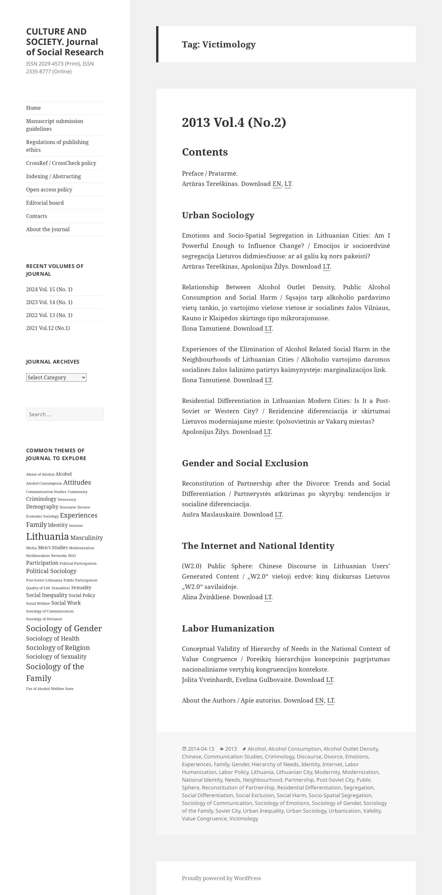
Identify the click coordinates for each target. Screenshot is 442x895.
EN (277, 184)
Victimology (243, 818)
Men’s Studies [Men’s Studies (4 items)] (53, 547)
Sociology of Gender (336, 803)
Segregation (359, 787)
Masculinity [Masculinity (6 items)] (86, 537)
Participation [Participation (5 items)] (42, 562)
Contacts (36, 216)
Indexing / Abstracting (53, 176)
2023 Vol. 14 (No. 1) (49, 302)
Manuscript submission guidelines (54, 125)
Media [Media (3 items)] (31, 548)
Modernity (327, 772)
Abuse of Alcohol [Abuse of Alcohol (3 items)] (40, 474)
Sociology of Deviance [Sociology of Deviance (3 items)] (44, 619)
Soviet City (228, 810)
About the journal (48, 229)
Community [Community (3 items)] (77, 491)
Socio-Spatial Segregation (340, 795)
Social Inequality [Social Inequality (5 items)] (46, 595)
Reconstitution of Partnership (238, 787)
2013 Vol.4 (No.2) (234, 121)
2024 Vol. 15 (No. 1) (49, 289)
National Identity (202, 779)
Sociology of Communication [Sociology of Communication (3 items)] (50, 611)
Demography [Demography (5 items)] (42, 506)
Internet (332, 764)
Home (33, 107)
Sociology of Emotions (282, 803)
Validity (372, 810)
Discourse (309, 756)
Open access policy (49, 189)
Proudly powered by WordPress (221, 878)
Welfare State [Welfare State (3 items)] (62, 688)
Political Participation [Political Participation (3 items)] (78, 563)
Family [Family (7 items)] (36, 524)
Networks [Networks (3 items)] (59, 555)
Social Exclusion (255, 795)
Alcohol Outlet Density (351, 748)
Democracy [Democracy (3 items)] (67, 499)
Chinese (191, 756)
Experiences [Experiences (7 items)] (78, 515)
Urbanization (345, 810)
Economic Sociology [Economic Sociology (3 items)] (42, 516)
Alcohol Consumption (294, 748)
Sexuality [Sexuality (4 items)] (81, 587)
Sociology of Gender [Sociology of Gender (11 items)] (64, 627)
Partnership (299, 779)
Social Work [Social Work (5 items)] (66, 602)
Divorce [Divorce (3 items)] (83, 507)
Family (221, 764)
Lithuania (262, 772)
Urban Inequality (263, 810)
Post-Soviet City (335, 779)
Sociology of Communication (217, 803)
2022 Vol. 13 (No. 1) (49, 315)
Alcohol (257, 748)
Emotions (356, 756)
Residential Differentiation (309, 787)
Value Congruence (204, 818)
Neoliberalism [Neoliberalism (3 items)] (38, 555)
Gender (240, 764)
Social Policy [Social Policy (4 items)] (82, 595)
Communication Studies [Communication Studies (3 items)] (46, 491)
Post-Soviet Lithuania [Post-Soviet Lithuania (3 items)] (44, 580)
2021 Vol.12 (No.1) (48, 328)
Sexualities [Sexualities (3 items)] (61, 588)
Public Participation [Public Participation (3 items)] (80, 580)
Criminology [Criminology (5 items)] (41, 498)
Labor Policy (233, 772)
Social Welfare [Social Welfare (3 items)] (38, 603)
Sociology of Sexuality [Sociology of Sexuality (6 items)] (56, 656)
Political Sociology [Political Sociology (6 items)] (51, 571)
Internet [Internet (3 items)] (76, 525)
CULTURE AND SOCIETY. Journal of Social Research (65, 41)
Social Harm (291, 795)
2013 (231, 748)
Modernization (360, 772)
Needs (232, 779)
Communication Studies (233, 756)
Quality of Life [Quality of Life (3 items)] (38, 588)
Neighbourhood (262, 779)
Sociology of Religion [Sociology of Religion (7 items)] (58, 647)
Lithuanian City (294, 772)
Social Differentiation (207, 795)
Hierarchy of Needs (275, 764)
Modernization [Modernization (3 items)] (81, 548)
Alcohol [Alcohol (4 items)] (63, 474)
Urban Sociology (306, 810)
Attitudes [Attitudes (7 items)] (77, 482)
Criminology (279, 756)
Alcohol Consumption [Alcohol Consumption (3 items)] (44, 483)
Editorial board (45, 202)
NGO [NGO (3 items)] (72, 555)
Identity (310, 764)
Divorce (333, 756)
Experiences (196, 764)
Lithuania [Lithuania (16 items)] (47, 536)
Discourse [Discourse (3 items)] (68, 507)
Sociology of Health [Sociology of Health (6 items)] (52, 638)
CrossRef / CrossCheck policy (61, 163)
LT (288, 184)
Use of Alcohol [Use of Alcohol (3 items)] (38, 688)
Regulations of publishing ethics (57, 146)
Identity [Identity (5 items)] (58, 525)
